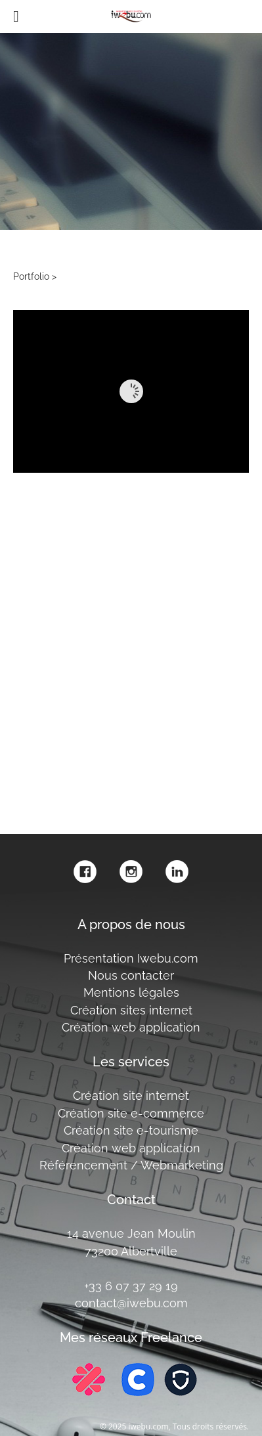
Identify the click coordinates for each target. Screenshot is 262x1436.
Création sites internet (131, 1010)
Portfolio (31, 276)
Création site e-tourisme (131, 1130)
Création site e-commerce (131, 1113)
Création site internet (131, 1095)
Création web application (131, 1027)
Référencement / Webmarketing (131, 1165)
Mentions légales (131, 992)
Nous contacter (131, 975)
